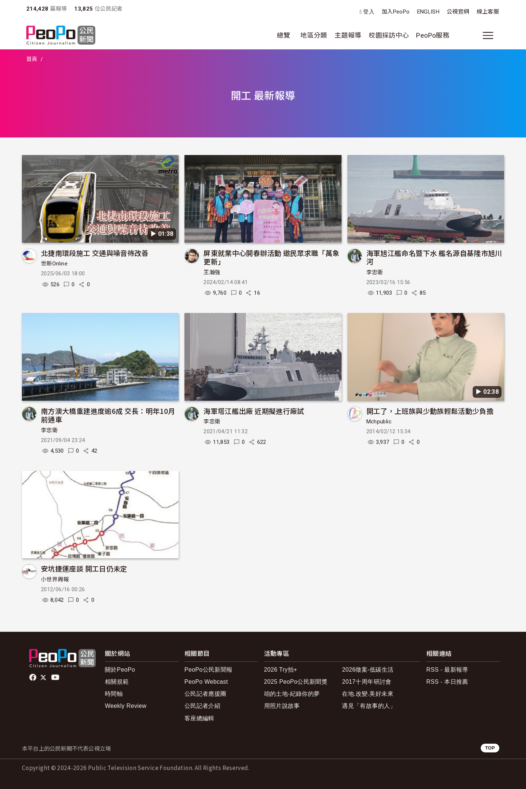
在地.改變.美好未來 (367, 694)
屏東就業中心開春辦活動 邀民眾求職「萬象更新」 (271, 257)
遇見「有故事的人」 (369, 706)
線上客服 (488, 11)
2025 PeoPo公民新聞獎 (295, 682)
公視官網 (458, 11)
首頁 (32, 59)
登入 (368, 12)
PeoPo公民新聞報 (208, 670)
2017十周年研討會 (366, 682)
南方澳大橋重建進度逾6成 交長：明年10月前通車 (108, 415)
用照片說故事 (282, 706)
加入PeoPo (396, 11)
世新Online (54, 263)
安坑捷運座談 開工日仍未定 (84, 568)
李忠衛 (374, 272)
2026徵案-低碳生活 (367, 670)
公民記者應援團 (205, 694)
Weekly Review (125, 706)
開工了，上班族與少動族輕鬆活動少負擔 (429, 411)
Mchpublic (379, 421)
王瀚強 (211, 272)
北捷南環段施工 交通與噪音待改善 (95, 253)
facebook (33, 677)
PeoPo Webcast (206, 682)
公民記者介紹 (202, 706)
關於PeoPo (120, 670)
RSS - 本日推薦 (447, 682)
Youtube (56, 677)
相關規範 (117, 682)
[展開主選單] (488, 35)
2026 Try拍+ (280, 670)
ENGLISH (428, 11)
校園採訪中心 (389, 35)
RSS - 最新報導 (447, 670)
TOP (490, 748)
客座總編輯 (199, 718)
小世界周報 (55, 579)
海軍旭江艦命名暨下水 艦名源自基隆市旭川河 (434, 257)
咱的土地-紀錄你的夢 (292, 694)
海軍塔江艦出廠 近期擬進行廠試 (253, 411)
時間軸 (114, 694)
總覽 (283, 35)
